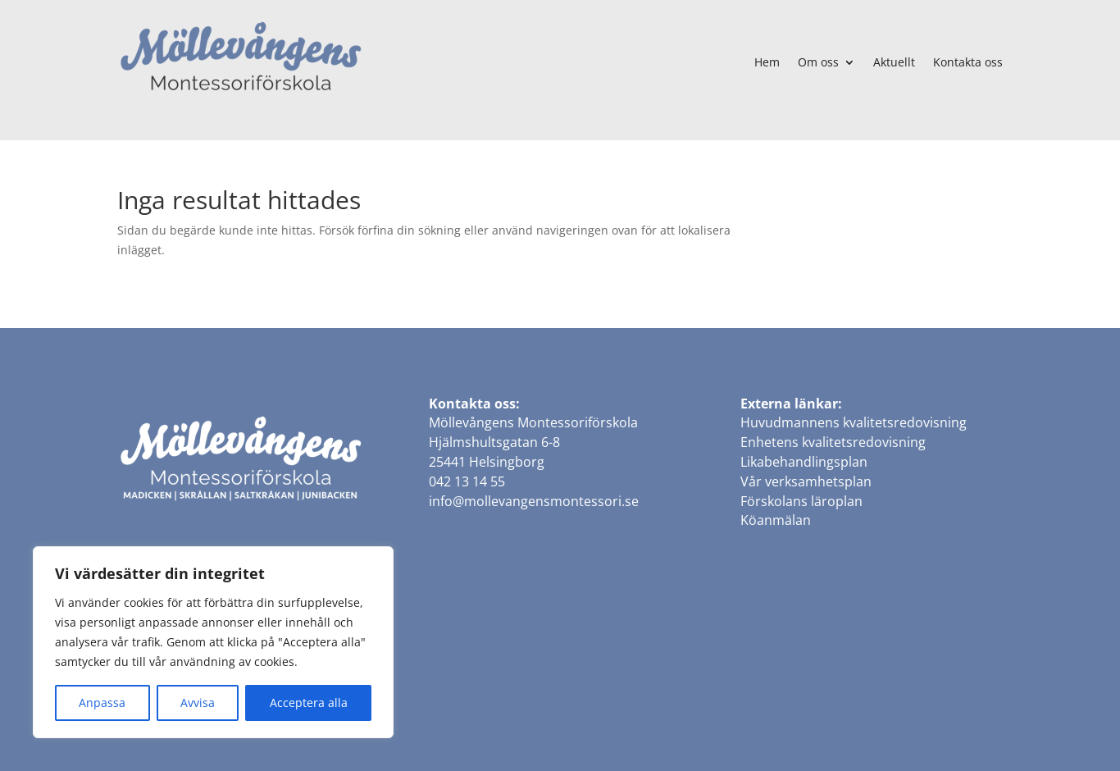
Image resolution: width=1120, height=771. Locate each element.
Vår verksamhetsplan (806, 481)
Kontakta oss (968, 62)
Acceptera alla (309, 702)
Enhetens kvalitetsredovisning (833, 442)
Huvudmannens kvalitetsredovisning (853, 422)
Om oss (818, 62)
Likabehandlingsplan (803, 462)
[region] (213, 642)
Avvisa (197, 702)
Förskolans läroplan (801, 501)
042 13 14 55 (467, 481)
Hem (767, 62)
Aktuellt (894, 62)
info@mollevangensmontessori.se (534, 501)
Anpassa (102, 702)
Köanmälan (775, 520)
